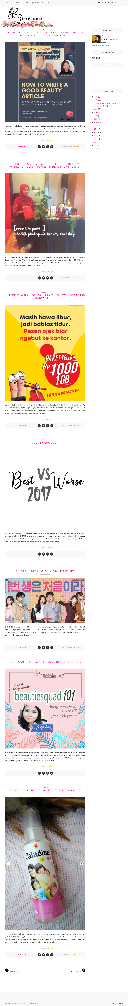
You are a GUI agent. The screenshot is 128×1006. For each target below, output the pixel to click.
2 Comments (21, 146)
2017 (96, 132)
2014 (96, 142)
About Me (16, 3)
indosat (45, 292)
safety (26, 3)
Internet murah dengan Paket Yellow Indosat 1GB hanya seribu (45, 296)
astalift (45, 161)
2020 (96, 122)
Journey (35, 3)
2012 (96, 149)
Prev (8, 863)
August (98, 100)
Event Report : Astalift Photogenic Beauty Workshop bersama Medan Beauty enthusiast (45, 165)
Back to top (117, 1003)
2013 (96, 145)
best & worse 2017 (45, 442)
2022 (96, 116)
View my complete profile (100, 46)
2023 (96, 112)
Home (7, 3)
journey (45, 439)
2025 (96, 97)
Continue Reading (45, 140)
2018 (96, 129)
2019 (96, 126)
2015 (96, 139)
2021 (96, 119)
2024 (96, 109)
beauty (45, 787)
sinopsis (45, 3)
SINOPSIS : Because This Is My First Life (45, 571)
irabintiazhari (75, 146)
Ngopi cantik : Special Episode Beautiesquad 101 (45, 662)
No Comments (22, 278)
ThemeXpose (23, 1003)
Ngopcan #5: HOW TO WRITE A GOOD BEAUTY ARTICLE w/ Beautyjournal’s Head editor (45, 34)
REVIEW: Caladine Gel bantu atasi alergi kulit (45, 790)
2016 (96, 135)
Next (81, 863)
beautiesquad (45, 29)
